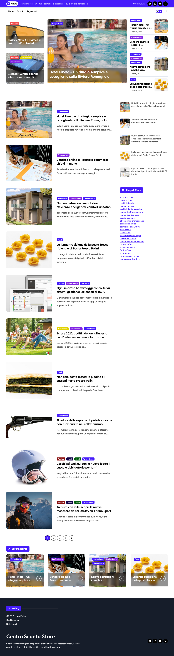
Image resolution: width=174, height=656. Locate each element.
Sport (78, 458)
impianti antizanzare (129, 215)
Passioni (61, 458)
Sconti (20, 11)
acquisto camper (128, 218)
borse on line (126, 200)
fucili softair (125, 250)
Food (133, 79)
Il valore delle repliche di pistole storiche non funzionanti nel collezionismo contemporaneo (83, 424)
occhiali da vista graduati (131, 209)
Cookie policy (12, 620)
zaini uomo (125, 253)
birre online (125, 229)
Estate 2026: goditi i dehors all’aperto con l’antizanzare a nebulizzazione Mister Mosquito (83, 337)
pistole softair (126, 244)
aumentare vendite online (132, 241)
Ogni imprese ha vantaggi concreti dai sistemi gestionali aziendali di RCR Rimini (81, 292)
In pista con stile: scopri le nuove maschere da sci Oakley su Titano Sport (85, 511)
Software (85, 282)
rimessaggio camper (129, 256)
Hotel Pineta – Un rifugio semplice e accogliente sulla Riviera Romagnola (82, 75)
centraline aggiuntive (130, 226)
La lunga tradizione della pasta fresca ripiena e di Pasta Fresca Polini (141, 88)
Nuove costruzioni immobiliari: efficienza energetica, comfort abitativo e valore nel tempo (82, 207)
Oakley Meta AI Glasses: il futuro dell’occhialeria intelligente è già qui (24, 43)
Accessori (14, 24)
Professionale (16, 62)
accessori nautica (128, 223)
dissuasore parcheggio (130, 235)
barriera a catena (128, 238)
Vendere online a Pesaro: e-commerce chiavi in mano (141, 46)
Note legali (11, 624)
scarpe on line (126, 197)
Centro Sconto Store (30, 636)
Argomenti (33, 11)
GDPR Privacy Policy (16, 616)
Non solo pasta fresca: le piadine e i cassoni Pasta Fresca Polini (84, 378)
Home (11, 11)
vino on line (125, 232)
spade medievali (127, 247)
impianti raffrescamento (131, 212)
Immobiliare (135, 54)
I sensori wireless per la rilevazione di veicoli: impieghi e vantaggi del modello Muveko (23, 79)
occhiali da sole (127, 203)
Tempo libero (57, 24)
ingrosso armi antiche (130, 259)
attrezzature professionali (132, 220)
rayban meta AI (127, 206)
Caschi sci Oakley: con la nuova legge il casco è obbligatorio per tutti (84, 468)
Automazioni (26, 58)
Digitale (61, 282)
